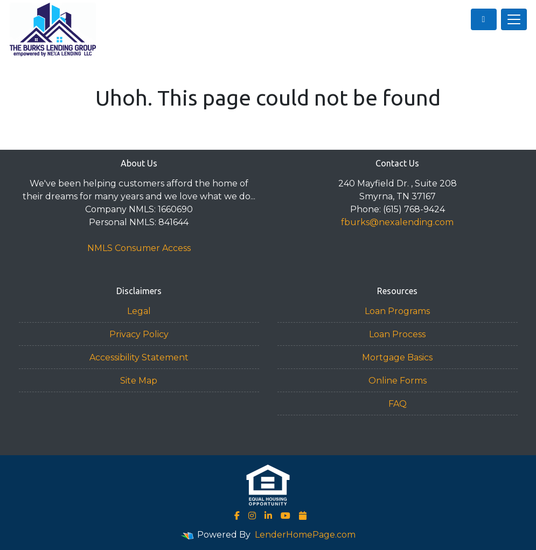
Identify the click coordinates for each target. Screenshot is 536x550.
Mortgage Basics (397, 357)
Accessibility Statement (139, 357)
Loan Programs (397, 311)
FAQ (397, 404)
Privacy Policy (139, 334)
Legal (139, 311)
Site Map (138, 380)
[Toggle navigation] (514, 19)
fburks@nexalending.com (397, 222)
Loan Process (397, 334)
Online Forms (397, 380)
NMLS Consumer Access (139, 248)
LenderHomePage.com (305, 535)
